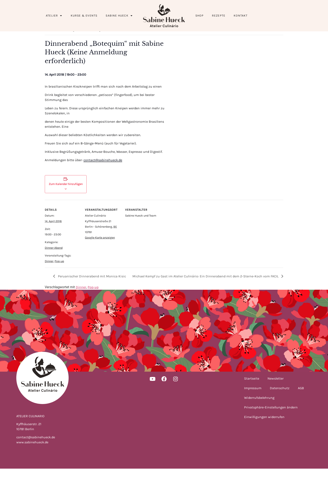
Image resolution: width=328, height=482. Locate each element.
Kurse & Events (84, 15)
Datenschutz (280, 401)
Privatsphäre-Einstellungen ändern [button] (271, 421)
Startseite (251, 392)
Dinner (49, 274)
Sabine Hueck (119, 15)
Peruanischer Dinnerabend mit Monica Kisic (91, 290)
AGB (301, 401)
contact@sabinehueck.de (102, 173)
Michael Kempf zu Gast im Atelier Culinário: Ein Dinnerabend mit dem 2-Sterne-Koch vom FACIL (205, 290)
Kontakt (240, 15)
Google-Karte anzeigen (100, 251)
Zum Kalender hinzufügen (66, 197)
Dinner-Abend (54, 261)
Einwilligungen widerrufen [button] (264, 430)
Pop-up (59, 274)
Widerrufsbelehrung (259, 411)
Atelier (54, 15)
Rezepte (218, 15)
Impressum (252, 401)
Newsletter (276, 392)
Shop (199, 15)
